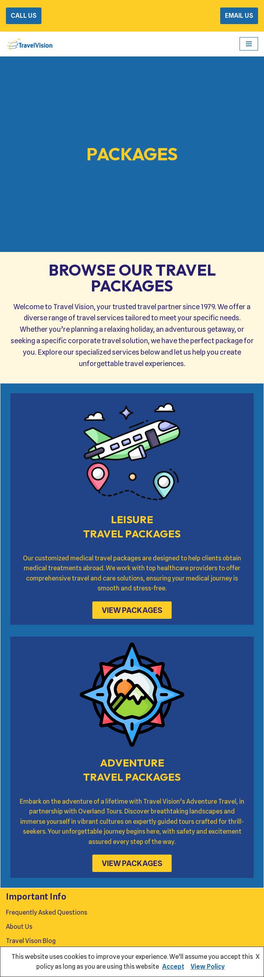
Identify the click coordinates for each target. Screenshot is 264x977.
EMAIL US (239, 15)
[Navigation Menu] (249, 44)
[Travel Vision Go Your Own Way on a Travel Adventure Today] (29, 44)
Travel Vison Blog (31, 941)
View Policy (208, 966)
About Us (19, 927)
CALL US (24, 15)
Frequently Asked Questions (46, 913)
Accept (173, 966)
